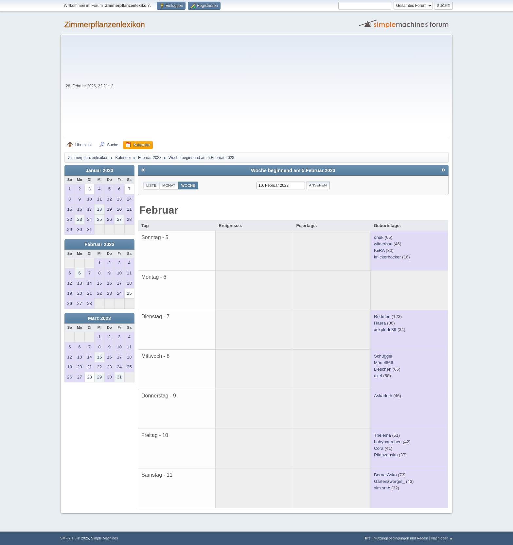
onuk (378, 237)
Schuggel (383, 356)
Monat (168, 185)
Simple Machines (104, 538)
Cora (378, 448)
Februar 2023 (99, 244)
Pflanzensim (386, 454)
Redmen (382, 316)
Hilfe (367, 538)
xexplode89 (385, 329)
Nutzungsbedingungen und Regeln (401, 538)
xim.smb (382, 487)
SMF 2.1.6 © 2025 (74, 538)
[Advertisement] (282, 87)
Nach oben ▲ (442, 538)
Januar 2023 (100, 170)
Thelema (382, 435)
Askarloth (383, 395)
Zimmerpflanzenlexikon (104, 24)
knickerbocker (387, 257)
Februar (158, 210)
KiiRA (379, 250)
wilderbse (383, 243)
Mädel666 (383, 362)
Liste (151, 185)
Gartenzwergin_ (389, 481)
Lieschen (382, 369)
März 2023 (99, 318)
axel (378, 375)
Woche (188, 185)
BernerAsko (385, 474)
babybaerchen (387, 441)
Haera (380, 323)
